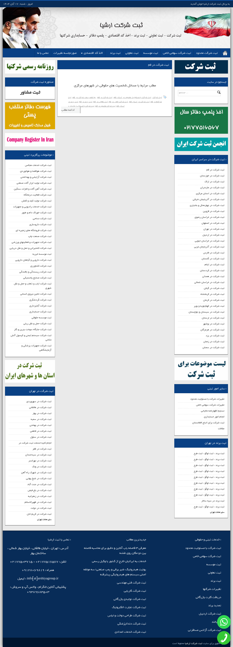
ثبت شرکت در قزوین (213, 211)
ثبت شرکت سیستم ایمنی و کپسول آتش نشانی (31, 337)
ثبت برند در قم (85, 101)
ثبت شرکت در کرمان (213, 300)
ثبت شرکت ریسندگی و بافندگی (35, 272)
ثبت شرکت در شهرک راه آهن (36, 472)
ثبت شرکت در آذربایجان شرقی (208, 199)
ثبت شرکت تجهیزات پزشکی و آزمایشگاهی (36, 348)
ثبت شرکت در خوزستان (212, 176)
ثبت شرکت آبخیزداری (40, 306)
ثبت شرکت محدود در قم (105, 106)
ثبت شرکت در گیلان (214, 288)
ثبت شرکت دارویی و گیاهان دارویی (33, 260)
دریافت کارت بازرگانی (208, 597)
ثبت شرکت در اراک (214, 182)
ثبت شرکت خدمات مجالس (38, 165)
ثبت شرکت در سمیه (41, 419)
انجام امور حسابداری (214, 417)
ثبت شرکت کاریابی (135, 590)
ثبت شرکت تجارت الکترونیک (129, 607)
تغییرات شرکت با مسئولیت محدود (207, 399)
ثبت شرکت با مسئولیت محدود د (81, 106)
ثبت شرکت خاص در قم (118, 101)
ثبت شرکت (157, 97)
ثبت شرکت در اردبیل (213, 235)
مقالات (221, 428)
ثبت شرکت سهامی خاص (177, 53)
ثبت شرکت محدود (207, 53)
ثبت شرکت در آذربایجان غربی (209, 247)
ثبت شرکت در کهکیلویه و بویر (209, 306)
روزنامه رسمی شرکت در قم (84, 97)
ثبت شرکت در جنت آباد (39, 484)
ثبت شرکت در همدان (213, 276)
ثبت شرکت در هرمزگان (212, 330)
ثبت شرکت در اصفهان (213, 223)
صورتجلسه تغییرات (65, 53)
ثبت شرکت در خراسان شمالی (209, 282)
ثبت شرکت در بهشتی (40, 425)
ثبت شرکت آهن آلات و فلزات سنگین (32, 189)
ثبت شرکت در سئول (40, 437)
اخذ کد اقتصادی (93, 53)
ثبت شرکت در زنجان (213, 341)
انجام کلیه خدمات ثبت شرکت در (35, 443)
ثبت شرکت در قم (215, 170)
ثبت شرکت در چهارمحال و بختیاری (207, 205)
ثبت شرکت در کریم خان (39, 514)
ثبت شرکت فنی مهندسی (131, 582)
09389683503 (38, 592)
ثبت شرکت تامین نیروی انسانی (35, 294)
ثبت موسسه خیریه (42, 254)
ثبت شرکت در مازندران (212, 187)
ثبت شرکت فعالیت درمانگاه (37, 195)
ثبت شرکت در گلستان (213, 259)
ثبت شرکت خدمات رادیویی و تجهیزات (32, 207)
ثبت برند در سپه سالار (212, 501)
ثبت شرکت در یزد (215, 336)
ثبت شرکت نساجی (42, 218)
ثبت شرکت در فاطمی (40, 431)
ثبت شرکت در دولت (41, 508)
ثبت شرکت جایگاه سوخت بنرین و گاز (32, 329)
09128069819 (33, 570)
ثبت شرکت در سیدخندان (38, 455)
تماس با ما (43, 53)
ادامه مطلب (68, 110)
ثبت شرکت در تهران (213, 229)
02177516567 (47, 561)
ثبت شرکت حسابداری (40, 312)
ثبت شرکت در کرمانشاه (212, 294)
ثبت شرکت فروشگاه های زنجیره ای (33, 230)
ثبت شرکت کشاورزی (40, 266)
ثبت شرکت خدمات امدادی (130, 631)
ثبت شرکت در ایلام (214, 264)
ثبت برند (115, 53)
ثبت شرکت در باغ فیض (39, 490)
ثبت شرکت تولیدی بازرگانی (130, 599)
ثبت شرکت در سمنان (213, 347)
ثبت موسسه (150, 53)
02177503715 (21, 561)
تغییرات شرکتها (212, 589)
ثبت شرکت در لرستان (213, 318)
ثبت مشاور (30, 92)
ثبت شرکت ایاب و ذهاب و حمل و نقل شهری (32, 286)
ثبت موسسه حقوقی (41, 318)
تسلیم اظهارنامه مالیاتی (212, 411)
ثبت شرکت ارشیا (193, 643)
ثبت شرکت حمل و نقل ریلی (37, 323)
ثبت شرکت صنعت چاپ (39, 236)
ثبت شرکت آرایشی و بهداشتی (35, 177)
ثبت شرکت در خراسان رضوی (209, 217)
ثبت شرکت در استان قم (139, 101)
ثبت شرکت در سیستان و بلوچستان (206, 312)
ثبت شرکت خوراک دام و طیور (36, 213)
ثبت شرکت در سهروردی (38, 401)
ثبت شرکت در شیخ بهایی (38, 478)
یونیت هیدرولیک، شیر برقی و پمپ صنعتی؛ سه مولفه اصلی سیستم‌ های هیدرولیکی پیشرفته (115, 572)
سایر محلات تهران (217, 512)
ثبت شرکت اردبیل (210, 613)
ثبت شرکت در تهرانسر (39, 461)
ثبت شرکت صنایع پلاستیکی (37, 278)
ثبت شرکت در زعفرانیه (39, 496)
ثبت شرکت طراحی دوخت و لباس (127, 615)
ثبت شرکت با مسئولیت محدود (203, 548)
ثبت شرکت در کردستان (212, 270)
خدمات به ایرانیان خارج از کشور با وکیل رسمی (119, 561)
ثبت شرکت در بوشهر (213, 324)
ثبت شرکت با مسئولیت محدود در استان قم (132, 97)
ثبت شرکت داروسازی (40, 224)
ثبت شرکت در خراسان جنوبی (209, 241)
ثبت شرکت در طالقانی (40, 407)
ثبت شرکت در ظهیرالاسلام (38, 502)
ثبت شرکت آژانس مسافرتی (204, 630)
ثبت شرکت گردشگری (40, 300)
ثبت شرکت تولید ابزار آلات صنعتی (34, 183)
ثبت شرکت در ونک (41, 467)
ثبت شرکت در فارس (213, 253)
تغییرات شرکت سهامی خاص (210, 405)
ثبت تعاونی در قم (100, 101)
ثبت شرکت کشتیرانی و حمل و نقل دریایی (30, 248)
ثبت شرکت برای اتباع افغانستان (208, 423)
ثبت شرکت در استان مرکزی (210, 193)
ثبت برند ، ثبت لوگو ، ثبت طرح (209, 453)
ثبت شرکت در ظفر (42, 449)
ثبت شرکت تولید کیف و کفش (36, 201)
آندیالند (216, 621)
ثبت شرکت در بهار (42, 413)
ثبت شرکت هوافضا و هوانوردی (35, 171)
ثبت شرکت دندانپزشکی (131, 623)
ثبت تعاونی (132, 53)
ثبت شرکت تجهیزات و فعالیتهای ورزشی (31, 242)
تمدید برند (214, 605)
